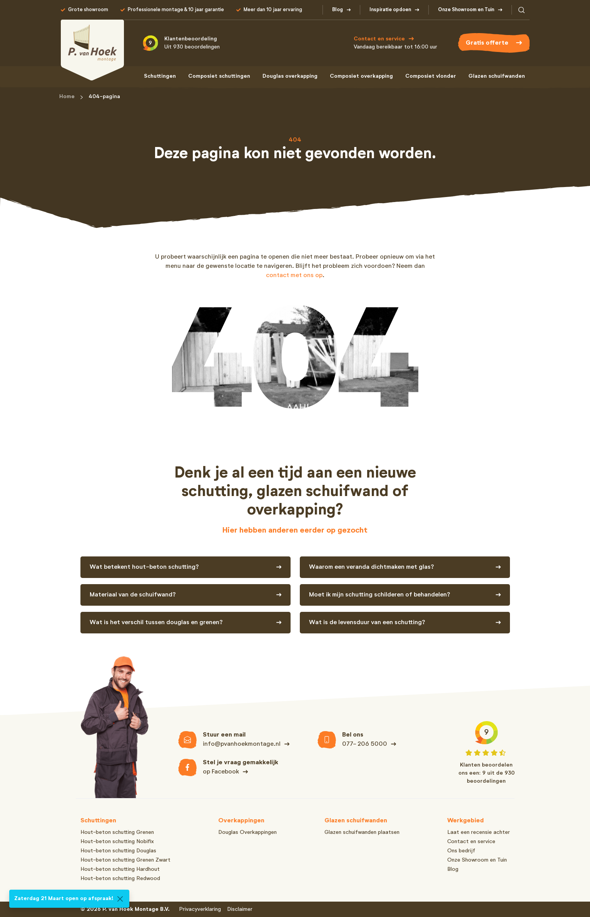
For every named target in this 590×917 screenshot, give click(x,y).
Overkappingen (241, 821)
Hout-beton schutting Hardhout (120, 869)
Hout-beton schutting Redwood (120, 878)
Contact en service (471, 841)
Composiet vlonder (430, 76)
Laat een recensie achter (478, 832)
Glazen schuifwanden (496, 76)
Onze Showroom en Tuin (466, 9)
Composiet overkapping (361, 76)
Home (67, 96)
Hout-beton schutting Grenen (117, 832)
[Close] (120, 899)
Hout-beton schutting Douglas (118, 851)
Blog (337, 9)
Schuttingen (160, 76)
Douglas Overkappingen (247, 832)
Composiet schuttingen (219, 76)
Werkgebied (465, 821)
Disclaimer (239, 909)
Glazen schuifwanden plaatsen (361, 832)
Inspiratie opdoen (390, 9)
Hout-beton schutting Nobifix (117, 841)
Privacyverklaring (200, 909)
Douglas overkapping (290, 76)
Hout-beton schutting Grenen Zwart (125, 860)
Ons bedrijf (461, 851)
